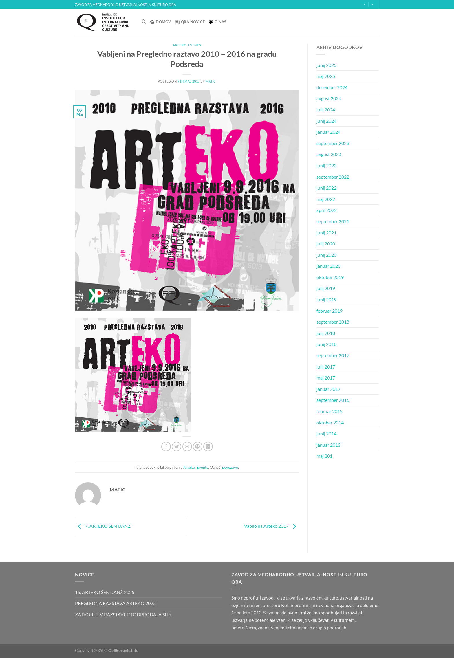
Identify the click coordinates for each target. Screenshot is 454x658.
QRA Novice (190, 21)
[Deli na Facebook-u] (166, 446)
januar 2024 (328, 132)
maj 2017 (325, 377)
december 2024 (331, 87)
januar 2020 (328, 266)
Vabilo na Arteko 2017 (271, 526)
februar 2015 (329, 411)
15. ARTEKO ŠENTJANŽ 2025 (104, 592)
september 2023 (332, 143)
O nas (217, 21)
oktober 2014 (330, 422)
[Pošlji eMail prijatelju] (187, 446)
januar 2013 (328, 445)
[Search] (144, 21)
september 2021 (332, 221)
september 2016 (332, 400)
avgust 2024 (328, 98)
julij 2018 (325, 333)
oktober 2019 (330, 277)
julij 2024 (325, 109)
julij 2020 (325, 243)
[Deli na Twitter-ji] (176, 446)
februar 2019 (329, 311)
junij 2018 (326, 344)
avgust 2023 (328, 154)
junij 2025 (326, 65)
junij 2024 (326, 121)
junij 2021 (326, 232)
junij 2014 (326, 433)
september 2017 (332, 355)
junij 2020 (326, 255)
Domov (160, 21)
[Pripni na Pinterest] (197, 446)
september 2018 (332, 322)
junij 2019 (326, 299)
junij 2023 (326, 165)
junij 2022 (326, 187)
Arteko (179, 45)
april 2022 (326, 210)
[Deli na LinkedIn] (208, 446)
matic (211, 81)
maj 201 (324, 456)
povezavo (230, 467)
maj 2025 (325, 76)
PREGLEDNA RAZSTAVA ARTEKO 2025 (115, 603)
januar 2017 (328, 389)
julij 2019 (325, 288)
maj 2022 (325, 199)
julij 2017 (325, 366)
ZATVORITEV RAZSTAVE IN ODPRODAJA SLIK (123, 614)
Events (194, 45)
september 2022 (332, 176)
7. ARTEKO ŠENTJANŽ (103, 526)
